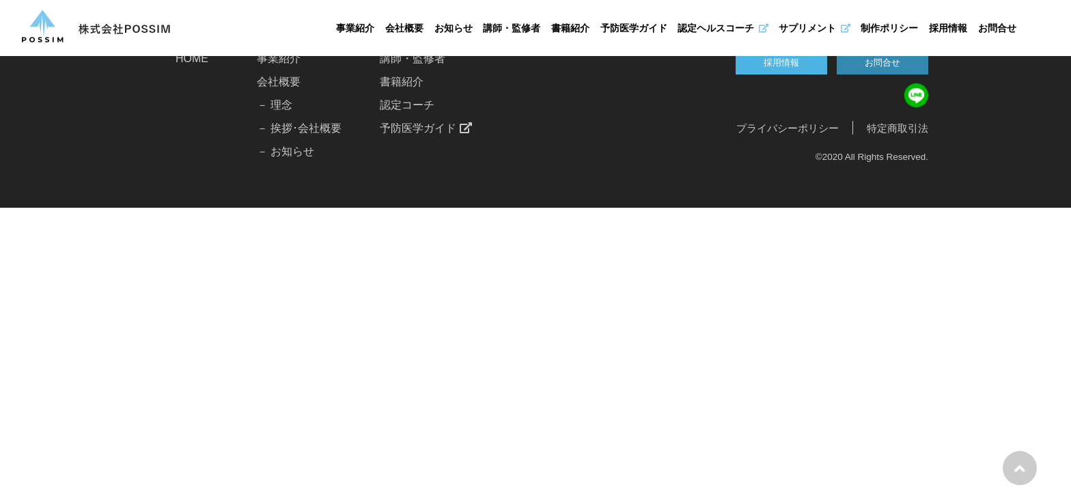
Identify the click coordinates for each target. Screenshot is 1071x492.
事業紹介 (355, 28)
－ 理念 (274, 105)
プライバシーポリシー (787, 128)
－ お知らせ (285, 151)
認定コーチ (407, 105)
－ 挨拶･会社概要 (299, 128)
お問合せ (997, 28)
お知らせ (453, 28)
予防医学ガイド (633, 28)
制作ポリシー (889, 28)
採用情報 (948, 28)
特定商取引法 (897, 128)
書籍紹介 (570, 28)
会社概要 (404, 28)
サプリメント (814, 28)
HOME (192, 58)
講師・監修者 (511, 28)
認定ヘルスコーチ (723, 28)
